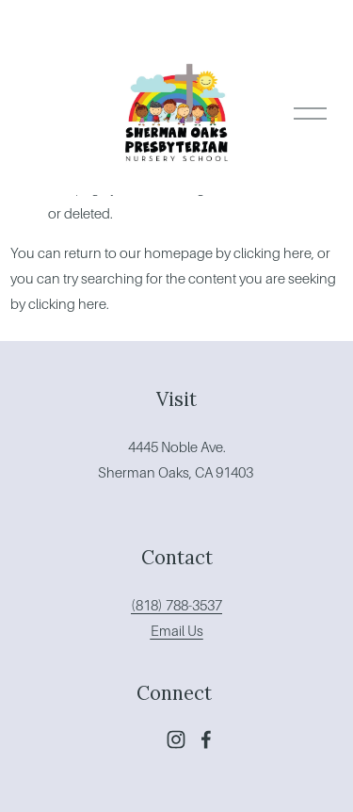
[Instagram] (176, 739)
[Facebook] (206, 739)
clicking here (272, 253)
